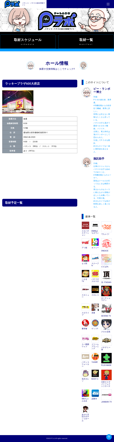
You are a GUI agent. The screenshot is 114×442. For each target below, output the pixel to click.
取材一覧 (86, 41)
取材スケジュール (28, 41)
